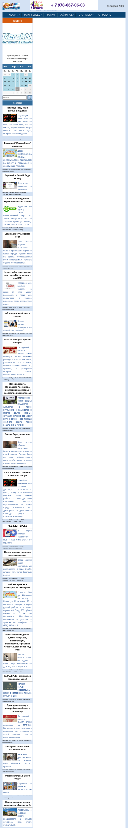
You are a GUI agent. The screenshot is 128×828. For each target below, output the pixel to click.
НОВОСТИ (13, 15)
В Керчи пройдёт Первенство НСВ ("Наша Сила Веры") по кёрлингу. (17, 537)
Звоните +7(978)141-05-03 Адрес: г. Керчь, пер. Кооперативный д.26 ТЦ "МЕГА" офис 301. (17, 660)
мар (5, 67)
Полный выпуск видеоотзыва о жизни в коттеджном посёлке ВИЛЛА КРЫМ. (17, 690)
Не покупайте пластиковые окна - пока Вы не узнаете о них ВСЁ (17, 275)
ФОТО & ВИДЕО (32, 15)
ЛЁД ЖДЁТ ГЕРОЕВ (17, 526)
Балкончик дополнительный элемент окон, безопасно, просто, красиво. (17, 760)
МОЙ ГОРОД (66, 15)
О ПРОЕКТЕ (104, 15)
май (30, 67)
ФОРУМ (51, 15)
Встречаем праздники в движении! (25, 186)
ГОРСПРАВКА (85, 15)
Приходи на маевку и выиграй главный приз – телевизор (17, 708)
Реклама (17, 103)
